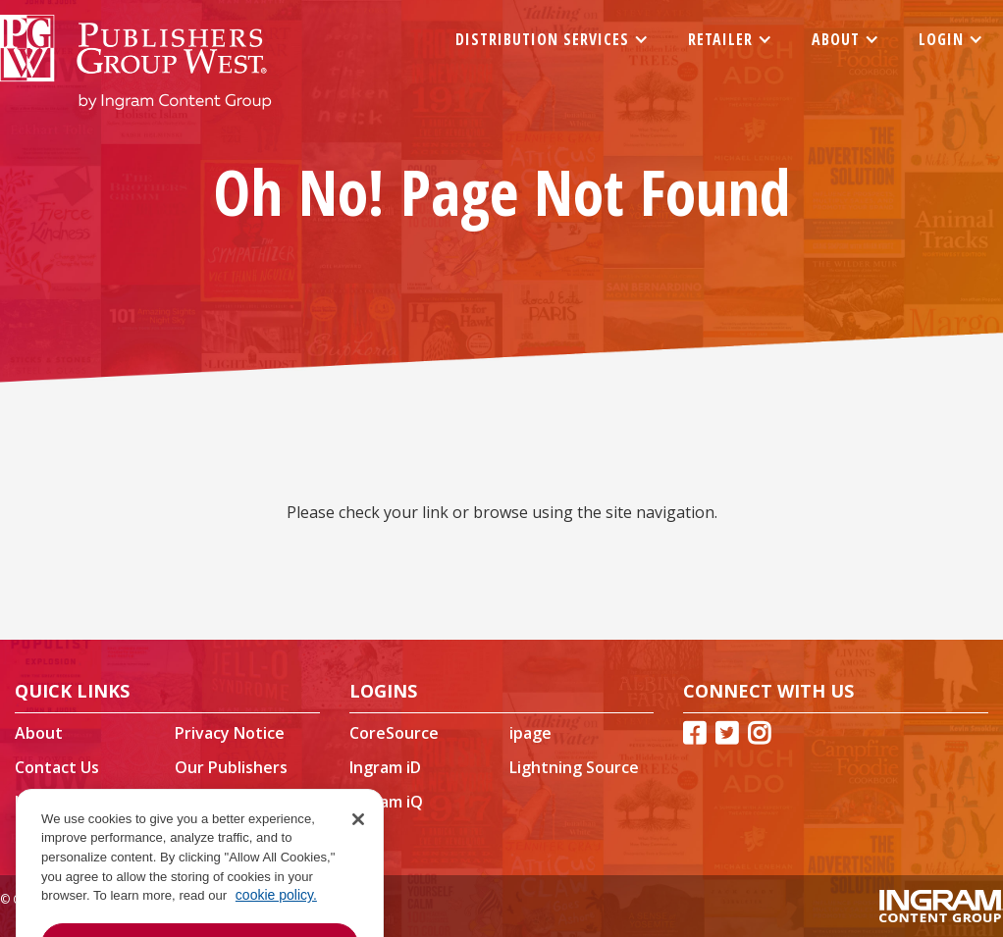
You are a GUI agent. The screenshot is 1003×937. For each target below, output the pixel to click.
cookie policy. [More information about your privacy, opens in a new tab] (276, 921)
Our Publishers (231, 767)
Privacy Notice (230, 733)
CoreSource (394, 733)
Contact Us (57, 767)
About (39, 733)
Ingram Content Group (75, 811)
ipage (530, 733)
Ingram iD (385, 767)
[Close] (358, 844)
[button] (552, 39)
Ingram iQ (386, 801)
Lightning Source (574, 767)
